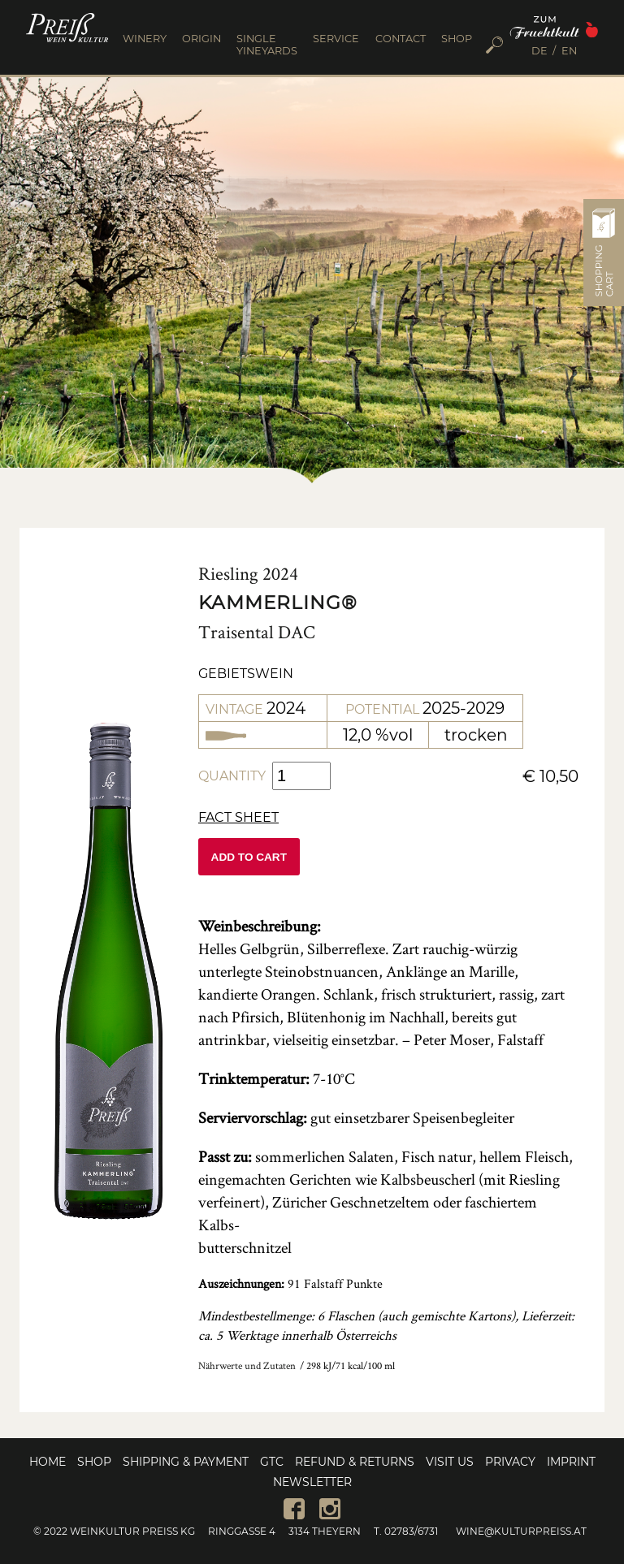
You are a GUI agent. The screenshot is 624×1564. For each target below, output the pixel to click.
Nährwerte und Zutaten (247, 1365)
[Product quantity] (301, 776)
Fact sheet (238, 817)
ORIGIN (201, 38)
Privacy (510, 1461)
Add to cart (249, 857)
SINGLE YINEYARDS (266, 44)
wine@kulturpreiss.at (521, 1531)
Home (47, 1461)
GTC (272, 1461)
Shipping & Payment (186, 1461)
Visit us (450, 1461)
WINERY (145, 38)
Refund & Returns (354, 1461)
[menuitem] (544, 52)
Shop (94, 1461)
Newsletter (312, 1482)
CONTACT (400, 38)
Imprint (571, 1461)
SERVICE (336, 38)
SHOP (456, 38)
